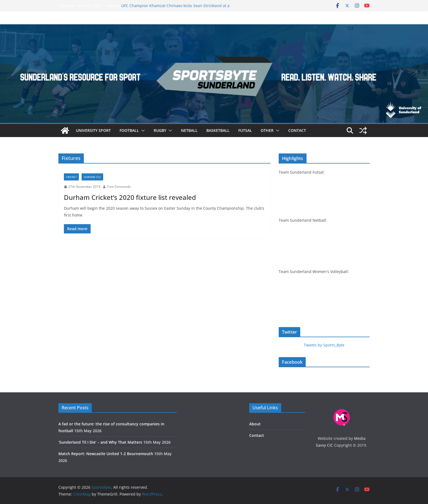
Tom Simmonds (119, 186)
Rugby (160, 130)
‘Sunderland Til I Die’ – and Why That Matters (100, 442)
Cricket (71, 177)
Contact (297, 130)
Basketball (218, 130)
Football (129, 130)
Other (267, 130)
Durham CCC (92, 177)
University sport (93, 130)
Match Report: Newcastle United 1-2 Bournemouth (105, 453)
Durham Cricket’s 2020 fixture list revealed (130, 197)
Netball (189, 130)
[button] (142, 130)
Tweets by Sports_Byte (324, 345)
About (255, 423)
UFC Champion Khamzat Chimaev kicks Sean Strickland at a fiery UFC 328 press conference (175, 8)
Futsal (245, 130)
